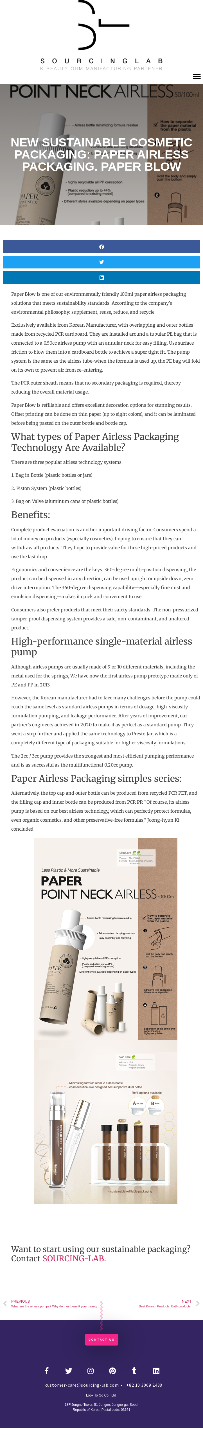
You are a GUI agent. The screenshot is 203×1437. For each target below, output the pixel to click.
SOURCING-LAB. (74, 1258)
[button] (196, 76)
